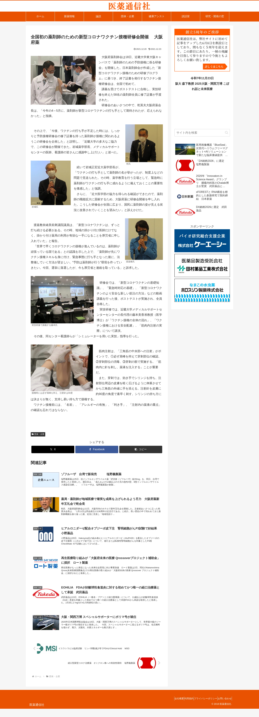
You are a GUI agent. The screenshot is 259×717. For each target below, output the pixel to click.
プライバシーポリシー (201, 706)
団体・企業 (38, 434)
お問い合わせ (223, 706)
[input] (202, 132)
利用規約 (181, 706)
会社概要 (168, 706)
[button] (140, 449)
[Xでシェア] (52, 449)
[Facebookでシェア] (96, 449)
